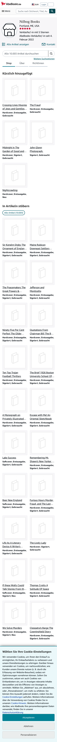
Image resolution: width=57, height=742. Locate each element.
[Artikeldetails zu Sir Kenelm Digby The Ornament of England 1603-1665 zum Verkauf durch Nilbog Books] (14, 234)
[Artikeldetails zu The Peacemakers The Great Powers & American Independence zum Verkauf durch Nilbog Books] (14, 276)
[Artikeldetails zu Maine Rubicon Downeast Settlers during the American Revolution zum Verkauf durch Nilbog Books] (42, 234)
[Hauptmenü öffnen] (7, 11)
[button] (51, 54)
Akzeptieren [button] (28, 717)
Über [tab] (22, 64)
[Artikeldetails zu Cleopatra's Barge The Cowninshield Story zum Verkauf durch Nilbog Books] (42, 617)
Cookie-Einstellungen (12, 697)
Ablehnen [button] (28, 726)
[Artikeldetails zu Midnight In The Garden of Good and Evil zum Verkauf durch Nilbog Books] (14, 136)
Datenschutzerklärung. (13, 712)
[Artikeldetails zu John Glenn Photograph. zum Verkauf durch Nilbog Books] (42, 136)
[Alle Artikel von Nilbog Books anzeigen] (15, 44)
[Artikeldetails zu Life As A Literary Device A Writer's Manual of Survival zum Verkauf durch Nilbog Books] (14, 531)
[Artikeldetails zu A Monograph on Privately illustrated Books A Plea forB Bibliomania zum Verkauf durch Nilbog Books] (14, 404)
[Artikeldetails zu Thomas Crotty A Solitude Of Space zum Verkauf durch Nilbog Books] (42, 574)
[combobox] (32, 11)
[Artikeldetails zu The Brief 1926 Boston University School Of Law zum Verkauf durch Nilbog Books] (42, 361)
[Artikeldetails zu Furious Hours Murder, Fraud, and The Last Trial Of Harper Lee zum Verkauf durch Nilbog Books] (42, 489)
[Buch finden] (52, 11)
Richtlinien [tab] (38, 64)
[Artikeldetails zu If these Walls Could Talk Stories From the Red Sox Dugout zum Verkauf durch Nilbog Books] (14, 574)
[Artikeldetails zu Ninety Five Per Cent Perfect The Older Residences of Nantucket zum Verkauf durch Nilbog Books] (14, 319)
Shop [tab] (8, 64)
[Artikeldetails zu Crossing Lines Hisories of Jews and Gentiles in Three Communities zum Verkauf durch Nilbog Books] (14, 94)
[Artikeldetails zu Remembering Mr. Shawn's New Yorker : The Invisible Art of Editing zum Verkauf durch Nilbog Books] (42, 446)
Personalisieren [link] (28, 734)
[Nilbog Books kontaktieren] (48, 44)
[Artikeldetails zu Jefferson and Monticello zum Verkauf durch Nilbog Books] (42, 276)
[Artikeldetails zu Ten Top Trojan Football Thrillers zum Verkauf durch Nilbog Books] (14, 361)
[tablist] (25, 63)
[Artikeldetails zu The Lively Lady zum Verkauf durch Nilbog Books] (42, 530)
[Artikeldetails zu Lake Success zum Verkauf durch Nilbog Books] (14, 444)
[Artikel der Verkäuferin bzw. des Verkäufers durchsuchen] (22, 54)
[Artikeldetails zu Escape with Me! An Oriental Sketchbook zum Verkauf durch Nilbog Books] (42, 404)
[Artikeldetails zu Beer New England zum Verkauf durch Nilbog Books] (14, 487)
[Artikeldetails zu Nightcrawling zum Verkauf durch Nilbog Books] (14, 177)
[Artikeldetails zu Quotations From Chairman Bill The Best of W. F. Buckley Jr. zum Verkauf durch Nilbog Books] (42, 319)
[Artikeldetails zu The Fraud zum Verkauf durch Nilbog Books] (42, 92)
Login (43, 4)
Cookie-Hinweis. (19, 703)
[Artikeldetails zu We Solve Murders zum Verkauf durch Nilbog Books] (14, 615)
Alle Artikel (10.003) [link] (13, 212)
